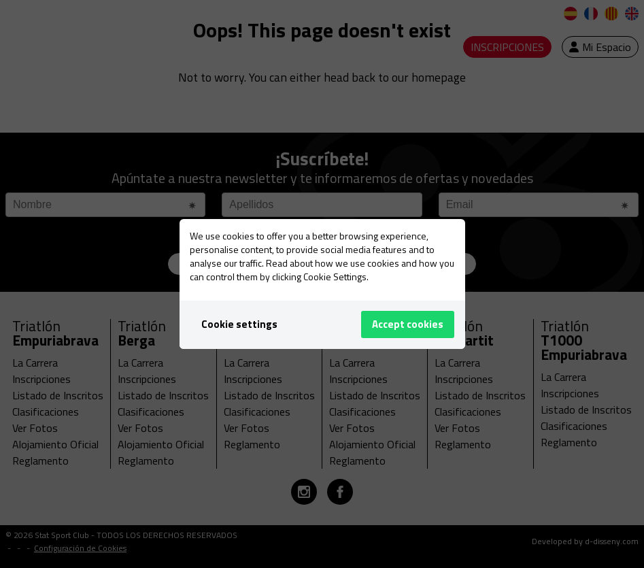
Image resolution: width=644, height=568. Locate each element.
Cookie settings (239, 324)
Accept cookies (407, 324)
